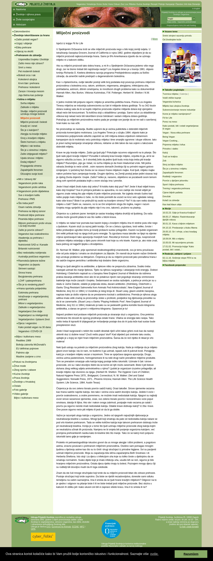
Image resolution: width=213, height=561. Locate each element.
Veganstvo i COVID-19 (30, 331)
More (155, 39)
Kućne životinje (143, 4)
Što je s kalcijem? (30, 130)
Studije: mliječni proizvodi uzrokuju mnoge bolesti (34, 112)
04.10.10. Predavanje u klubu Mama (180, 228)
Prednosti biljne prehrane (31, 215)
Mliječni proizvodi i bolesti (34, 122)
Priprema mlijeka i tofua (174, 144)
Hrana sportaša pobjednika (32, 288)
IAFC (82, 527)
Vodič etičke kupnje (172, 98)
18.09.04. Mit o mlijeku (173, 238)
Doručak (167, 196)
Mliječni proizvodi (30, 118)
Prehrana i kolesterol (29, 87)
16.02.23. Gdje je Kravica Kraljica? (179, 212)
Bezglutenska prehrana (30, 276)
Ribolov (132, 4)
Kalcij (165, 152)
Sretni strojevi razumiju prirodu (177, 35)
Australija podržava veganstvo (34, 256)
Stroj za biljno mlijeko (173, 164)
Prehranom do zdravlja (29, 55)
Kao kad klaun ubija (172, 204)
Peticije (161, 4)
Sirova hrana (25, 272)
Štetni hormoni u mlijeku (33, 142)
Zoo (122, 4)
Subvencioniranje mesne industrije (179, 110)
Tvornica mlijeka (170, 94)
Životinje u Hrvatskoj (24, 381)
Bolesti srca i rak (27, 75)
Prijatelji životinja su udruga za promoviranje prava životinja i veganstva (181, 13)
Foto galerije (20, 389)
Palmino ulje (22, 352)
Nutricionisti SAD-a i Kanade (33, 244)
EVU (49, 527)
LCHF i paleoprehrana (30, 280)
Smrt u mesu (25, 67)
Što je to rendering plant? (31, 284)
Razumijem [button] (191, 554)
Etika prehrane (24, 47)
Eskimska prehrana (28, 292)
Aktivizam (21, 24)
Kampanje (170, 4)
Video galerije (21, 394)
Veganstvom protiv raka (30, 183)
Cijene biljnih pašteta (173, 192)
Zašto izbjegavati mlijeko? (34, 154)
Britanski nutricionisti (29, 248)
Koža (105, 4)
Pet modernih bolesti (29, 71)
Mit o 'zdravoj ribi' (27, 179)
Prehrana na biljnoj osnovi (31, 211)
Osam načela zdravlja (29, 207)
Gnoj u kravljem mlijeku (33, 138)
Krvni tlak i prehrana (28, 83)
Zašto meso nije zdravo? (31, 63)
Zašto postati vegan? (27, 39)
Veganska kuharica (172, 102)
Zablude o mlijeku (30, 107)
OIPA (33, 529)
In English (196, 9)
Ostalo (17, 386)
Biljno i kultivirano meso (28, 336)
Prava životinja (21, 378)
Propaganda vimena (31, 166)
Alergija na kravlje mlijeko (34, 134)
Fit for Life (167, 118)
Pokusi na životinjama (25, 362)
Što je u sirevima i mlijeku (34, 150)
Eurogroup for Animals (61, 527)
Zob (164, 160)
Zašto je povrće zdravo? (30, 230)
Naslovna (21, 9)
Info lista (187, 4)
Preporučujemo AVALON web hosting (181, 25)
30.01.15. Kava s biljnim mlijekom (179, 223)
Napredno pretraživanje (187, 22)
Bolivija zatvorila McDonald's (31, 344)
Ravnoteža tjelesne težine (31, 260)
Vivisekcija (91, 4)
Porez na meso (170, 121)
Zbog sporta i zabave (25, 370)
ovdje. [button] (154, 554)
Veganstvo (81, 4)
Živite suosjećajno (25, 19)
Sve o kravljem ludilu (29, 195)
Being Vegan (169, 137)
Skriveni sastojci (26, 268)
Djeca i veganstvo (27, 323)
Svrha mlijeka (28, 103)
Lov (126, 4)
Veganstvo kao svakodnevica (33, 234)
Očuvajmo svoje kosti (32, 174)
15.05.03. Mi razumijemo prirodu (178, 242)
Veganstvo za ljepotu (29, 264)
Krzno (99, 4)
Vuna (110, 4)
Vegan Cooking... (171, 140)
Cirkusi (117, 4)
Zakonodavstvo (22, 31)
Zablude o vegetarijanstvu (31, 307)
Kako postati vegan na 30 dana (34, 327)
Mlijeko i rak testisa (30, 146)
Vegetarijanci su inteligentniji (33, 315)
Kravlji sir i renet (29, 126)
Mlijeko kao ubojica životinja (176, 106)
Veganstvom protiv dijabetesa (33, 191)
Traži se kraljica (170, 156)
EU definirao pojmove (27, 348)
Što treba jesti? (26, 203)
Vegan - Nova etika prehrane (176, 132)
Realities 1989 (23, 340)
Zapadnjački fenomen (32, 170)
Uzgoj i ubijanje (24, 43)
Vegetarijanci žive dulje (30, 311)
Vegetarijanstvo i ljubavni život (34, 319)
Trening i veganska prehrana (176, 188)
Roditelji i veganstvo (172, 176)
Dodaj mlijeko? (28, 162)
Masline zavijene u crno (28, 356)
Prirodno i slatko (170, 148)
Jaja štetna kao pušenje (30, 95)
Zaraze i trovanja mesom (31, 91)
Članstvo (179, 4)
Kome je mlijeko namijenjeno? (177, 114)
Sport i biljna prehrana (173, 184)
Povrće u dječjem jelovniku (175, 180)
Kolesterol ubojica (27, 79)
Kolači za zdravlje (171, 200)
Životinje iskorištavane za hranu (32, 35)
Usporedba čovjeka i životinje (33, 59)
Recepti (154, 4)
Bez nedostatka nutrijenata (32, 252)
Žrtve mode (20, 366)
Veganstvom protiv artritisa (32, 187)
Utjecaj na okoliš (24, 51)
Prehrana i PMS (26, 199)
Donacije (196, 4)
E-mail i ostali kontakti (189, 527)
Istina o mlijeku (26, 99)
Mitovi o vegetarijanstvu (30, 303)
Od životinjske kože (172, 39)
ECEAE (75, 527)
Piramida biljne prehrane (31, 219)
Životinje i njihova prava (28, 14)
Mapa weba (171, 22)
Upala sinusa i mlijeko (32, 158)
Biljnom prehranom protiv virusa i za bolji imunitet (34, 224)
